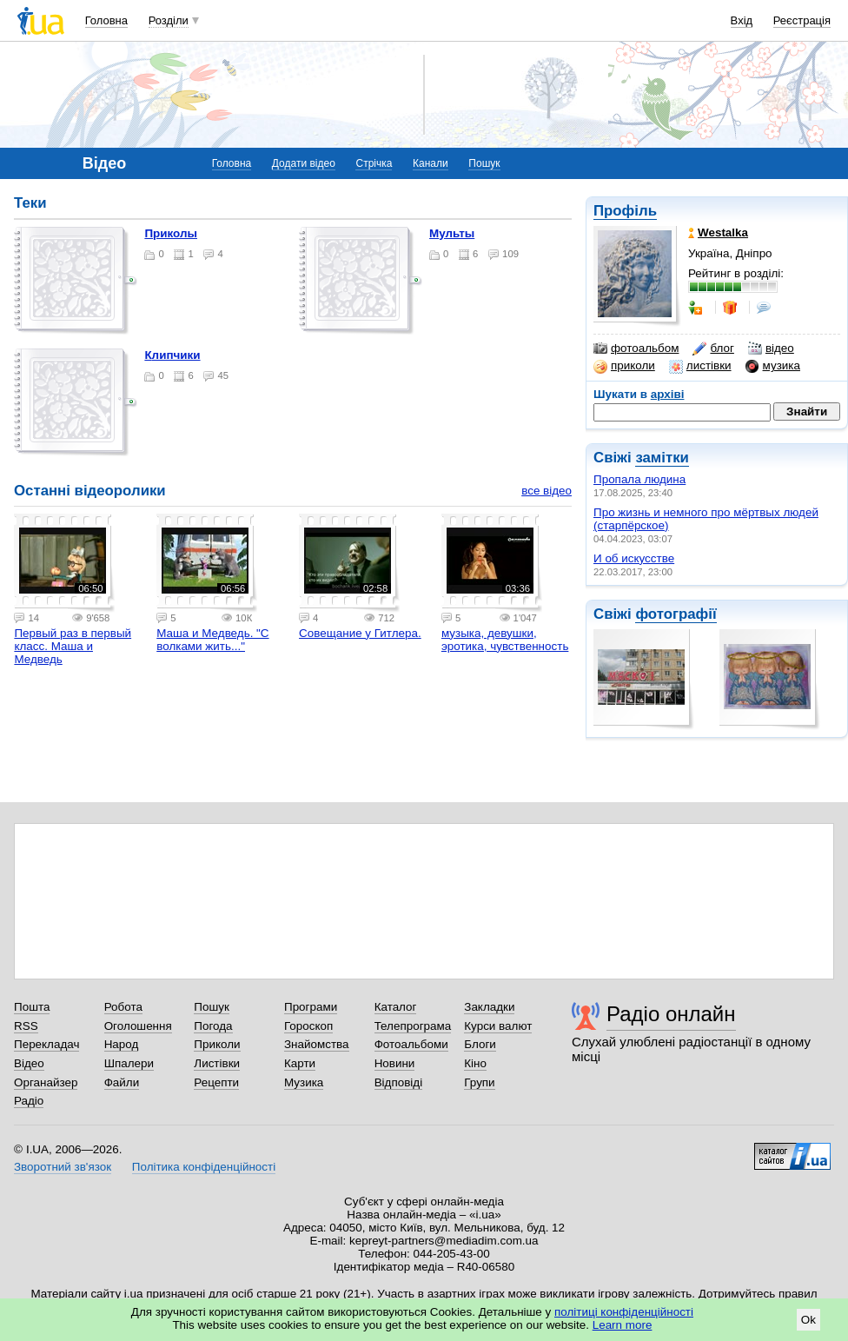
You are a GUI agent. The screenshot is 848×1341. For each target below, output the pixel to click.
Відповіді (398, 1082)
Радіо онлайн (671, 1014)
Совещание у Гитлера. (360, 633)
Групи (479, 1082)
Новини (394, 1063)
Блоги (480, 1044)
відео (771, 348)
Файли (122, 1082)
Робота (123, 1006)
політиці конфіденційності (623, 1311)
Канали (430, 163)
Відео (29, 1063)
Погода (213, 1025)
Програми (310, 1006)
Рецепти (216, 1082)
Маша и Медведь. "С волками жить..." (212, 640)
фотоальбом (636, 348)
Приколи (217, 1044)
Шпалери (129, 1063)
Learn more (623, 1324)
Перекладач (46, 1044)
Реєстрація (802, 20)
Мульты (451, 233)
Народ (121, 1044)
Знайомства (316, 1044)
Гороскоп (308, 1025)
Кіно (475, 1063)
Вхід (742, 20)
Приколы (170, 233)
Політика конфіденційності (203, 1166)
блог (712, 348)
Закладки (489, 1006)
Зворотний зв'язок (62, 1166)
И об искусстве (633, 558)
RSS (26, 1025)
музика (772, 366)
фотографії (675, 614)
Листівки (217, 1063)
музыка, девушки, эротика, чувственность (505, 640)
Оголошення (138, 1025)
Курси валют (498, 1025)
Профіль (625, 210)
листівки (700, 366)
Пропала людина (639, 479)
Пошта (32, 1006)
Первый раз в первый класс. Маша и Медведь (72, 646)
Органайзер (45, 1082)
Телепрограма (413, 1025)
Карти (299, 1063)
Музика (303, 1082)
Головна (106, 20)
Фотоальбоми (411, 1044)
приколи (624, 366)
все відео (546, 490)
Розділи (169, 20)
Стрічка (373, 163)
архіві (668, 394)
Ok (808, 1319)
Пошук (484, 163)
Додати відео (303, 163)
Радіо (28, 1100)
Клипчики (172, 355)
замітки (662, 457)
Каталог (395, 1006)
